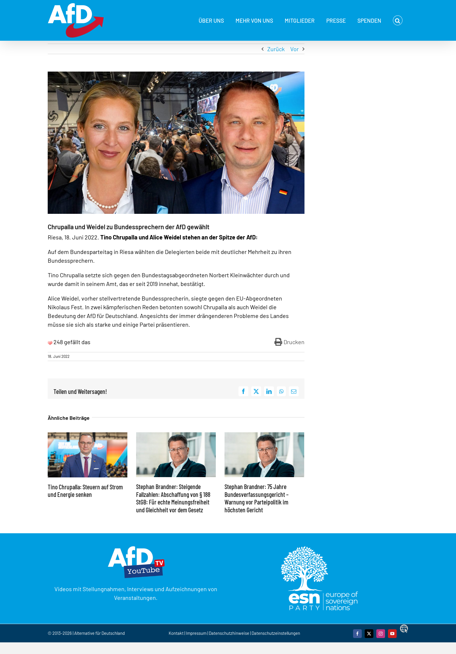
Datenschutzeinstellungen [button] (276, 633)
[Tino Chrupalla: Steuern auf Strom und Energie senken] (87, 435)
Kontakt (176, 633)
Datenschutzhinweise (229, 633)
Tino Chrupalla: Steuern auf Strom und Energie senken (85, 490)
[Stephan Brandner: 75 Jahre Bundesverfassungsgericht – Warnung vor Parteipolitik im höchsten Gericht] (264, 435)
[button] (397, 20)
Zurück (276, 48)
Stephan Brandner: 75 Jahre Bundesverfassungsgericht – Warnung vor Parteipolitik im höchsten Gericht (256, 498)
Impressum (196, 633)
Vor (294, 48)
